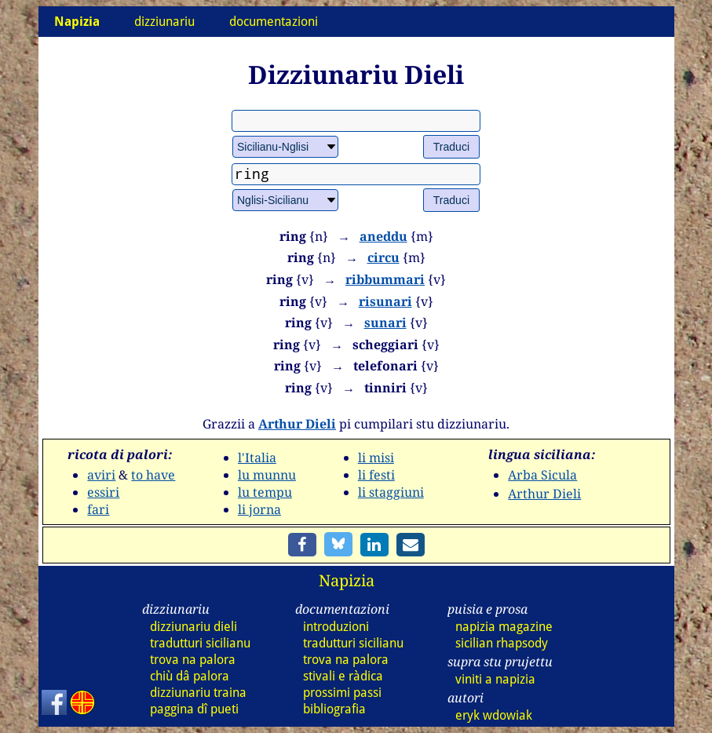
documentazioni (273, 21)
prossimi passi (342, 692)
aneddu (383, 236)
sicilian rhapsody (501, 643)
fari (98, 509)
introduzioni (336, 626)
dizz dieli (193, 626)
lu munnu (267, 474)
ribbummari (385, 279)
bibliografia (334, 709)
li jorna (259, 509)
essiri (103, 492)
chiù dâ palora (189, 676)
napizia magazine (504, 626)
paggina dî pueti (194, 709)
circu (383, 257)
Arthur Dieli (297, 423)
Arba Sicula (542, 474)
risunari (385, 301)
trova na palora (193, 659)
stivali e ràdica (343, 676)
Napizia (346, 580)
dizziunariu (164, 21)
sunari (385, 322)
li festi (376, 474)
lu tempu (265, 492)
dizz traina (198, 692)
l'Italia (257, 457)
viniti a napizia (495, 679)
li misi (376, 457)
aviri (101, 474)
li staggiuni (391, 492)
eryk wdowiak (493, 715)
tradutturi (200, 643)
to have (153, 474)
